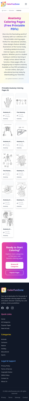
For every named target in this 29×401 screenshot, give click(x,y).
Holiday (3, 349)
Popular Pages (14, 272)
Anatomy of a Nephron (10, 229)
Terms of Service (6, 369)
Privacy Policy (5, 366)
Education (11, 10)
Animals (3, 339)
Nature (3, 345)
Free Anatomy (21, 112)
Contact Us (4, 378)
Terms (10, 397)
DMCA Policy (5, 375)
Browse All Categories (14, 265)
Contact (25, 397)
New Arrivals (5, 328)
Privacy (3, 397)
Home (4, 10)
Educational (5, 352)
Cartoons (4, 342)
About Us (4, 381)
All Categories (5, 322)
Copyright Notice (6, 372)
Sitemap (17, 397)
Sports (3, 355)
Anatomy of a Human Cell (10, 200)
